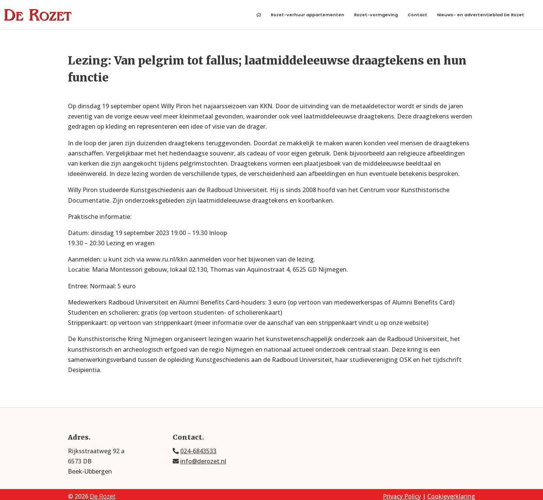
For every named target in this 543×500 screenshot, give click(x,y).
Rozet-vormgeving (376, 15)
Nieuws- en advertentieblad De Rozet (480, 15)
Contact (417, 15)
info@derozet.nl (203, 461)
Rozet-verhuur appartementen (307, 15)
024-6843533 (198, 451)
